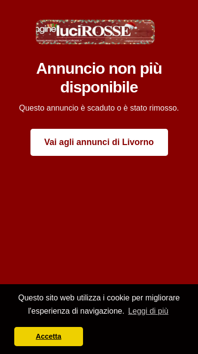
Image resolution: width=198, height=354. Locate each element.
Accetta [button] (48, 336)
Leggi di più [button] (148, 311)
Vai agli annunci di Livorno (99, 142)
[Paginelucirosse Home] (95, 31)
